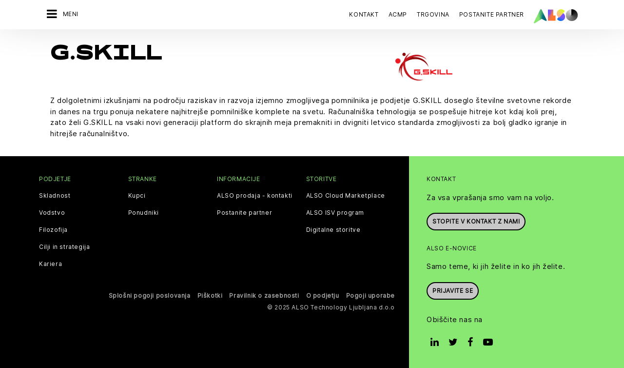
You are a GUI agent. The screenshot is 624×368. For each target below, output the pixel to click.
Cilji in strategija (64, 245)
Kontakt (363, 14)
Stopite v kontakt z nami (476, 220)
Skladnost (54, 194)
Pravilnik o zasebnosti (264, 294)
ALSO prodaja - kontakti (254, 194)
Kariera (50, 262)
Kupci (137, 194)
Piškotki (210, 294)
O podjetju (322, 294)
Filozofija (53, 228)
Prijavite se (452, 289)
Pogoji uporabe (370, 294)
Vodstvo (52, 211)
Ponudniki (143, 211)
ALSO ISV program (335, 211)
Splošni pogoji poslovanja (150, 294)
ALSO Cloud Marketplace (345, 194)
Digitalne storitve (333, 228)
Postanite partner (244, 211)
